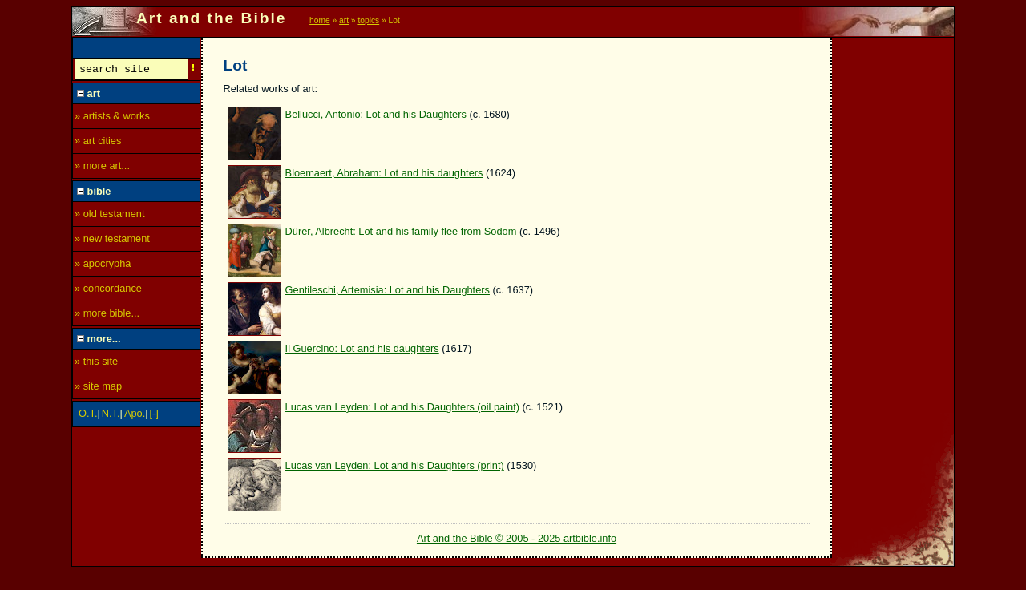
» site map (98, 388)
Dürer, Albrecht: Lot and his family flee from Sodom (401, 231)
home (319, 20)
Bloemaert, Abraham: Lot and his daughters (384, 173)
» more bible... (107, 315)
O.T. (88, 416)
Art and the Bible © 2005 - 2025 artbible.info (516, 538)
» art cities (98, 143)
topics (368, 20)
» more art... (102, 168)
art (344, 20)
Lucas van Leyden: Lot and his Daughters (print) (394, 465)
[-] (154, 416)
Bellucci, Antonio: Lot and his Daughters (376, 114)
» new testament (112, 241)
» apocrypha (103, 266)
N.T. (111, 416)
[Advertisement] (894, 278)
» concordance (108, 291)
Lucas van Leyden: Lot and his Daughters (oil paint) (402, 407)
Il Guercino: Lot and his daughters (362, 348)
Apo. (134, 416)
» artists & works (112, 118)
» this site (96, 364)
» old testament (110, 216)
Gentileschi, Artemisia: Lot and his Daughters (387, 290)
